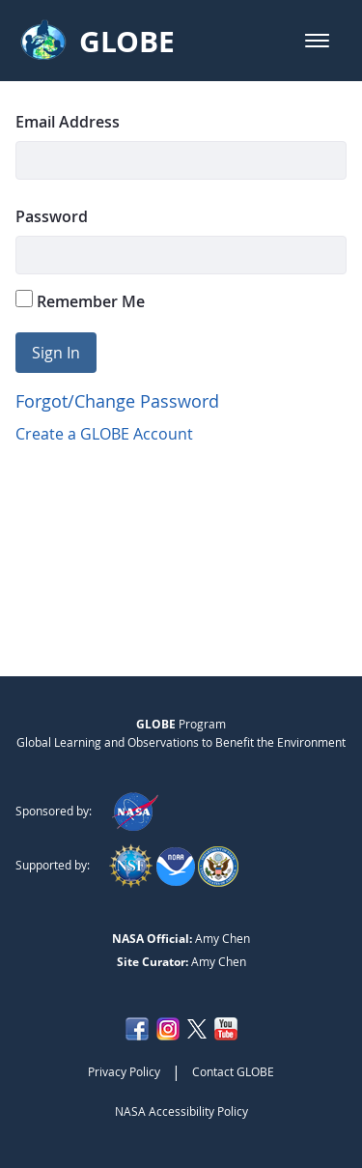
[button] (317, 40)
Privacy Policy (124, 1071)
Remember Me (80, 301)
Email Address (67, 121)
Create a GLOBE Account (104, 433)
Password (51, 216)
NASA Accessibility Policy (181, 1111)
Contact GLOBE (233, 1071)
